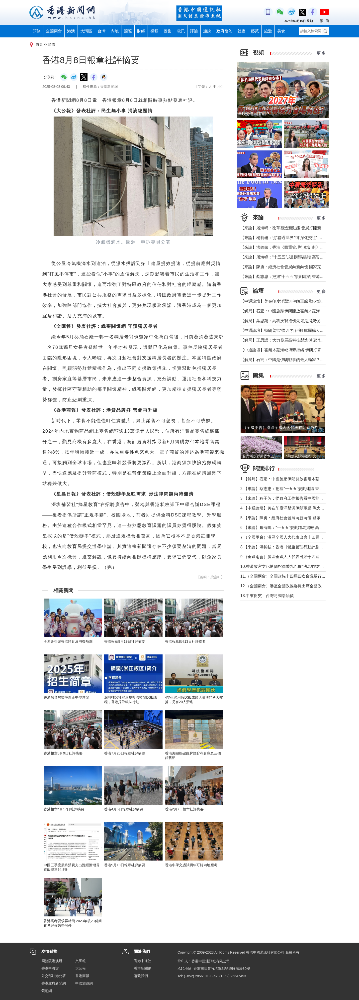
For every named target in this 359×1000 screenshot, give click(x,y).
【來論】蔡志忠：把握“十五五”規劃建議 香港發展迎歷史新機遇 (296, 276)
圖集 (168, 31)
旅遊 (268, 31)
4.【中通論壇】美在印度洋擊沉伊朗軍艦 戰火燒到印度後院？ (294, 508)
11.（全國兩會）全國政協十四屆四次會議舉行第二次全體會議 (295, 576)
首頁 (39, 44)
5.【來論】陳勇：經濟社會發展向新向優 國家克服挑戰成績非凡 (296, 518)
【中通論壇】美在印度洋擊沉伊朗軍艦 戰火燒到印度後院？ (292, 301)
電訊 (181, 31)
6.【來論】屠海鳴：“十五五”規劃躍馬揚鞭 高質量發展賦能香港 (295, 527)
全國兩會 (54, 31)
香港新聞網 (142, 968)
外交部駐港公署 (53, 976)
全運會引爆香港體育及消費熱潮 (68, 641)
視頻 (154, 31)
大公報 (80, 968)
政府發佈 (224, 31)
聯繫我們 (141, 976)
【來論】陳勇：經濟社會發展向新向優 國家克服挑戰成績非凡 (294, 267)
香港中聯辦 (50, 968)
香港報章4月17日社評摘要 (64, 809)
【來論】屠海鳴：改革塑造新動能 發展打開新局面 (284, 228)
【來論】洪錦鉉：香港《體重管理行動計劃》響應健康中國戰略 (296, 247)
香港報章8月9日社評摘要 (63, 753)
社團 (242, 31)
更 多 (321, 53)
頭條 (37, 31)
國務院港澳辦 (51, 961)
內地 (115, 31)
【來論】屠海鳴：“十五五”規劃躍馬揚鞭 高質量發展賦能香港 (294, 257)
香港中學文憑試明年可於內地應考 (191, 865)
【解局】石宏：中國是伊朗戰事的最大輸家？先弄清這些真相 (294, 360)
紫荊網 (46, 991)
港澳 (71, 31)
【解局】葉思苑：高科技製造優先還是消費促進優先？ (288, 321)
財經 (141, 31)
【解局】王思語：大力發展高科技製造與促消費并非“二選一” (293, 340)
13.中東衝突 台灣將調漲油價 (267, 596)
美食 (281, 31)
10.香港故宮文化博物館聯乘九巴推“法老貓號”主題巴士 (288, 566)
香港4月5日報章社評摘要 (123, 809)
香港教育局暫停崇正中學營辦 (66, 697)
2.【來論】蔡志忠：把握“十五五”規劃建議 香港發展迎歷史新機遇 (297, 489)
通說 (207, 31)
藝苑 (255, 31)
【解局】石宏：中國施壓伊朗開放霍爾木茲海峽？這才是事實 (294, 311)
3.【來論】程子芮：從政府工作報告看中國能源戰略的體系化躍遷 (297, 498)
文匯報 (80, 961)
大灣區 (86, 31)
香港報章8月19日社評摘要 (124, 641)
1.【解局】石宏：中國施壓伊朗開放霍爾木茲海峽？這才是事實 (295, 479)
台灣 (101, 31)
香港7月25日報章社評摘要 (124, 753)
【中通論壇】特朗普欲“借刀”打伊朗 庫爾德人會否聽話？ (290, 330)
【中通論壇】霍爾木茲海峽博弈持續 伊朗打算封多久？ (288, 350)
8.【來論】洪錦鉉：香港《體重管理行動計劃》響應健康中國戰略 (297, 547)
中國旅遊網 (84, 983)
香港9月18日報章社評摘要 (124, 865)
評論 (194, 31)
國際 (128, 31)
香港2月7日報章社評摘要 (184, 809)
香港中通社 (142, 961)
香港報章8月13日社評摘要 (185, 641)
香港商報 (82, 976)
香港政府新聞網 (53, 983)
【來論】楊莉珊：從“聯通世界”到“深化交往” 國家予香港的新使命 (297, 238)
